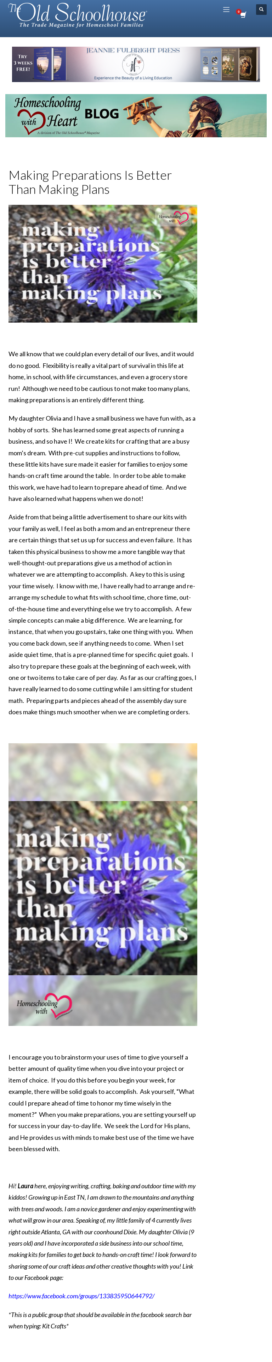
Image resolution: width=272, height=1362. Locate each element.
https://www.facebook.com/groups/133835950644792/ (81, 1296)
